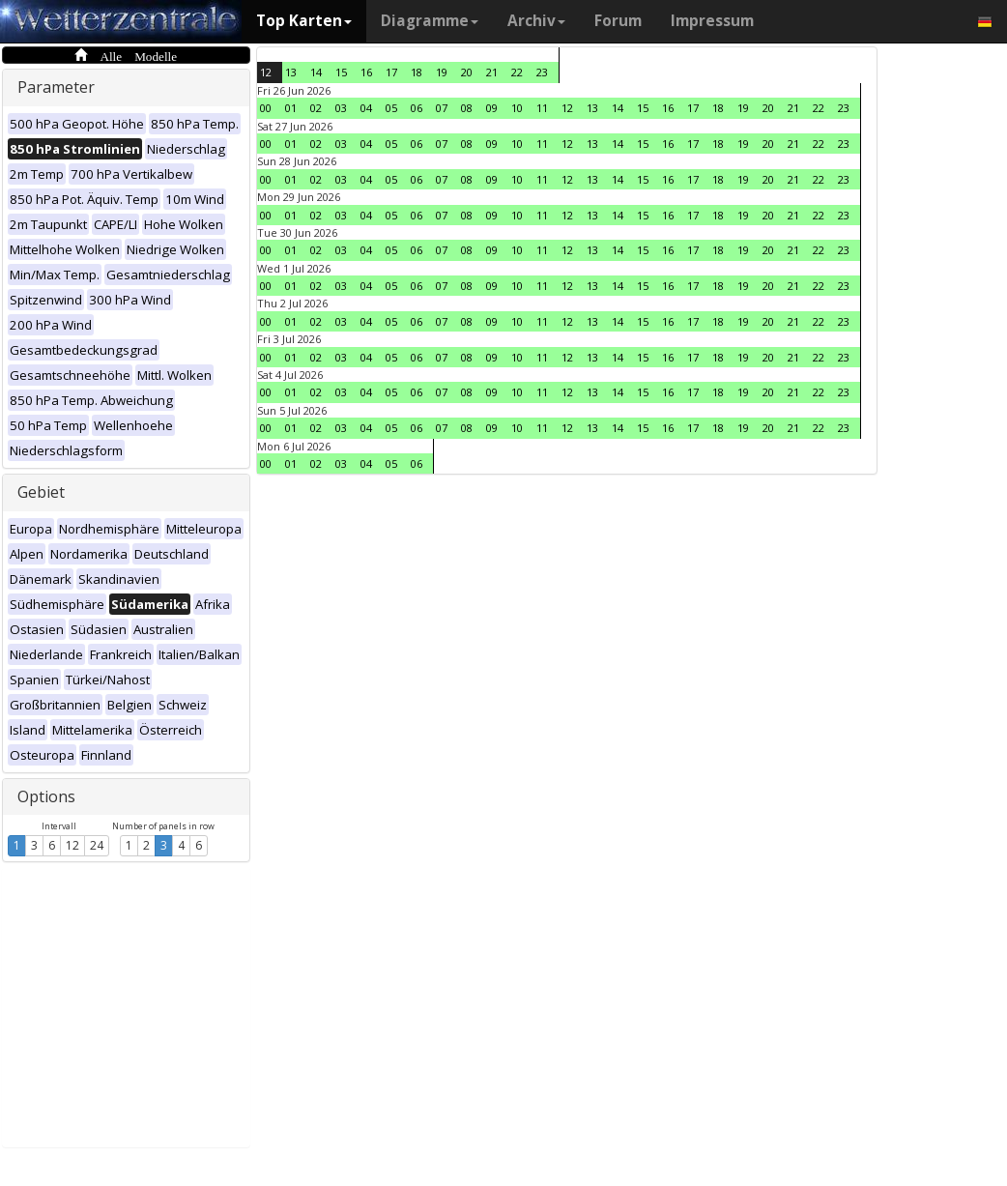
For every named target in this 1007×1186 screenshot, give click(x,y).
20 (467, 72)
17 (391, 72)
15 (341, 72)
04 (366, 108)
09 (492, 108)
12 (72, 845)
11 (542, 108)
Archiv (536, 21)
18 (416, 72)
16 (366, 72)
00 (266, 108)
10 (517, 108)
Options (46, 796)
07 (441, 108)
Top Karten (304, 21)
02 (316, 108)
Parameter (56, 87)
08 (467, 108)
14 (316, 72)
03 (341, 108)
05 (391, 108)
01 (291, 108)
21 (492, 72)
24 (96, 845)
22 (517, 72)
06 (416, 108)
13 (291, 72)
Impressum (712, 21)
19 (441, 72)
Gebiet (41, 492)
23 (542, 72)
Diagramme (429, 21)
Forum (618, 21)
